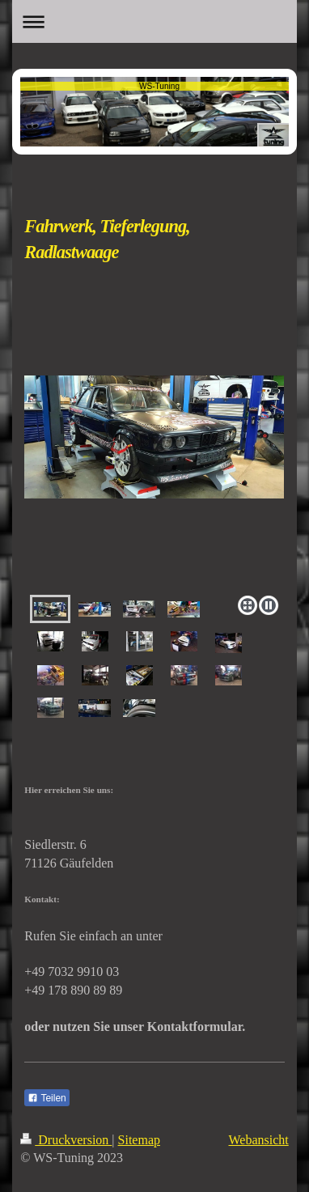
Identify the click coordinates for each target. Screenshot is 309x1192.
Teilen (47, 1098)
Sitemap (139, 1140)
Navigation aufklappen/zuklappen (154, 21)
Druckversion (66, 1140)
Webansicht (258, 1140)
